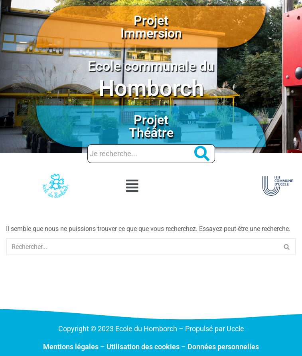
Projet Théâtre (151, 126)
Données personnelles (223, 346)
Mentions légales (71, 346)
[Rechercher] (142, 246)
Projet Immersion (151, 27)
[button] (132, 185)
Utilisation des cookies (143, 346)
